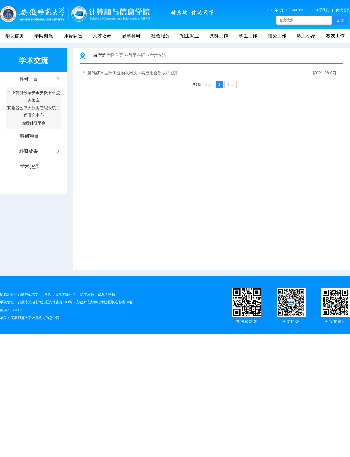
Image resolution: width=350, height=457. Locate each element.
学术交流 (158, 55)
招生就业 (189, 35)
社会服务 (160, 35)
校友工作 (335, 35)
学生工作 (248, 35)
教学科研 (131, 35)
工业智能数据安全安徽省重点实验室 (33, 94)
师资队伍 (73, 35)
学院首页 (14, 35)
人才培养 (102, 35)
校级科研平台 (33, 123)
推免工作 (277, 35)
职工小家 (306, 35)
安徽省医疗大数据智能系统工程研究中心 (33, 110)
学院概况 (43, 35)
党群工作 (218, 35)
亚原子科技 (106, 294)
